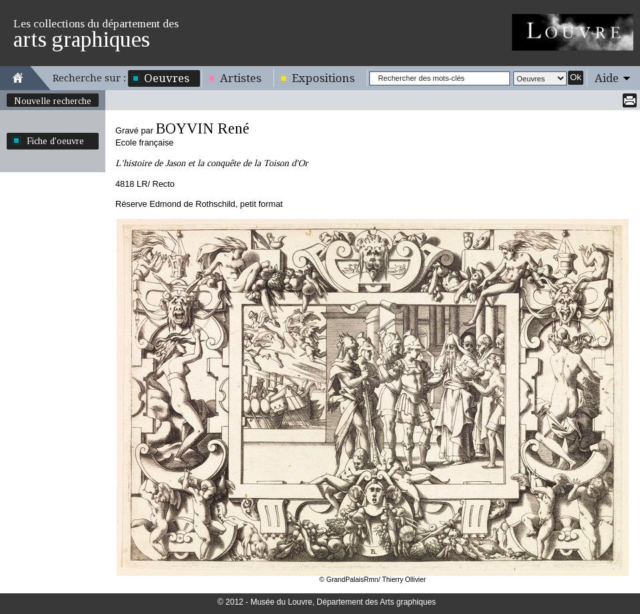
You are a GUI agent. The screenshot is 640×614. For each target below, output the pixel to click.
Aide (607, 78)
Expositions (323, 78)
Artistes (240, 78)
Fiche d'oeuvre (55, 140)
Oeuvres (166, 78)
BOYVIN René (202, 128)
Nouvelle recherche (52, 100)
